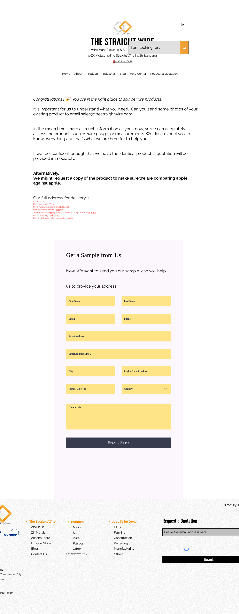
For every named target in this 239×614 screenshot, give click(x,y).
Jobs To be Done (124, 521)
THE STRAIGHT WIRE (122, 41)
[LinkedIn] (183, 25)
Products (78, 522)
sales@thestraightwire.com (107, 113)
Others (77, 549)
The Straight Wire (42, 521)
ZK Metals (38, 532)
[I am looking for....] (151, 47)
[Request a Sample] (118, 443)
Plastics (74, 543)
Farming (119, 532)
